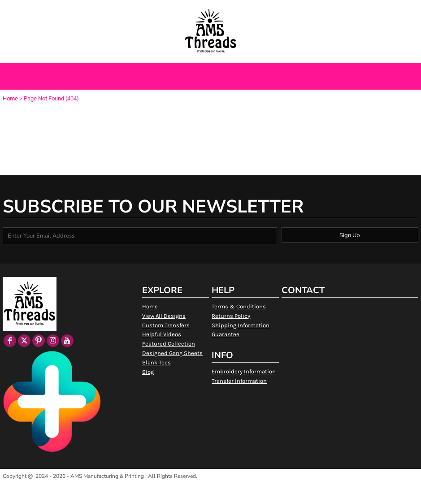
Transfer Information (239, 380)
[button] (48, 10)
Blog (148, 371)
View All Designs (164, 315)
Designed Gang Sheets (172, 353)
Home (10, 98)
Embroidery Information (244, 371)
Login (327, 10)
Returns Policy (231, 315)
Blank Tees (156, 362)
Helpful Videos (161, 334)
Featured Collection (168, 343)
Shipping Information (240, 325)
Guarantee (225, 334)
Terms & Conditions (239, 306)
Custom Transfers (166, 325)
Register (354, 10)
